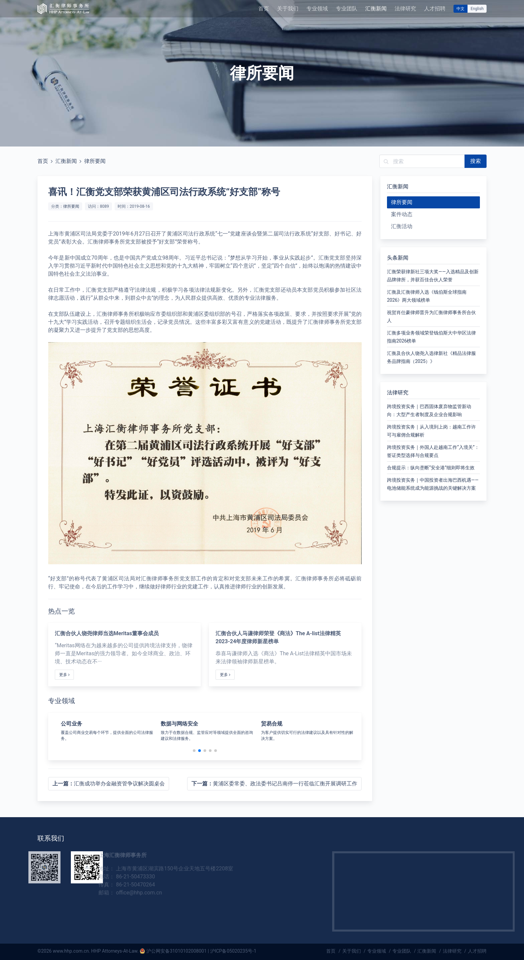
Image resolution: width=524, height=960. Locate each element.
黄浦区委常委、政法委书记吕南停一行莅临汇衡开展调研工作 (274, 783)
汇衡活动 (401, 226)
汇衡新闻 (376, 8)
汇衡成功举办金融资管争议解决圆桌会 (108, 783)
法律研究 (405, 8)
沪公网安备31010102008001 (176, 951)
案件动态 (401, 214)
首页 (263, 8)
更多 (64, 675)
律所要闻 (95, 161)
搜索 (475, 161)
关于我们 (287, 8)
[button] (194, 750)
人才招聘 (434, 8)
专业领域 (317, 8)
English (477, 8)
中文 (460, 8)
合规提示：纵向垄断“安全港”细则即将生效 (431, 467)
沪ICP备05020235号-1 (233, 951)
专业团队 (346, 8)
